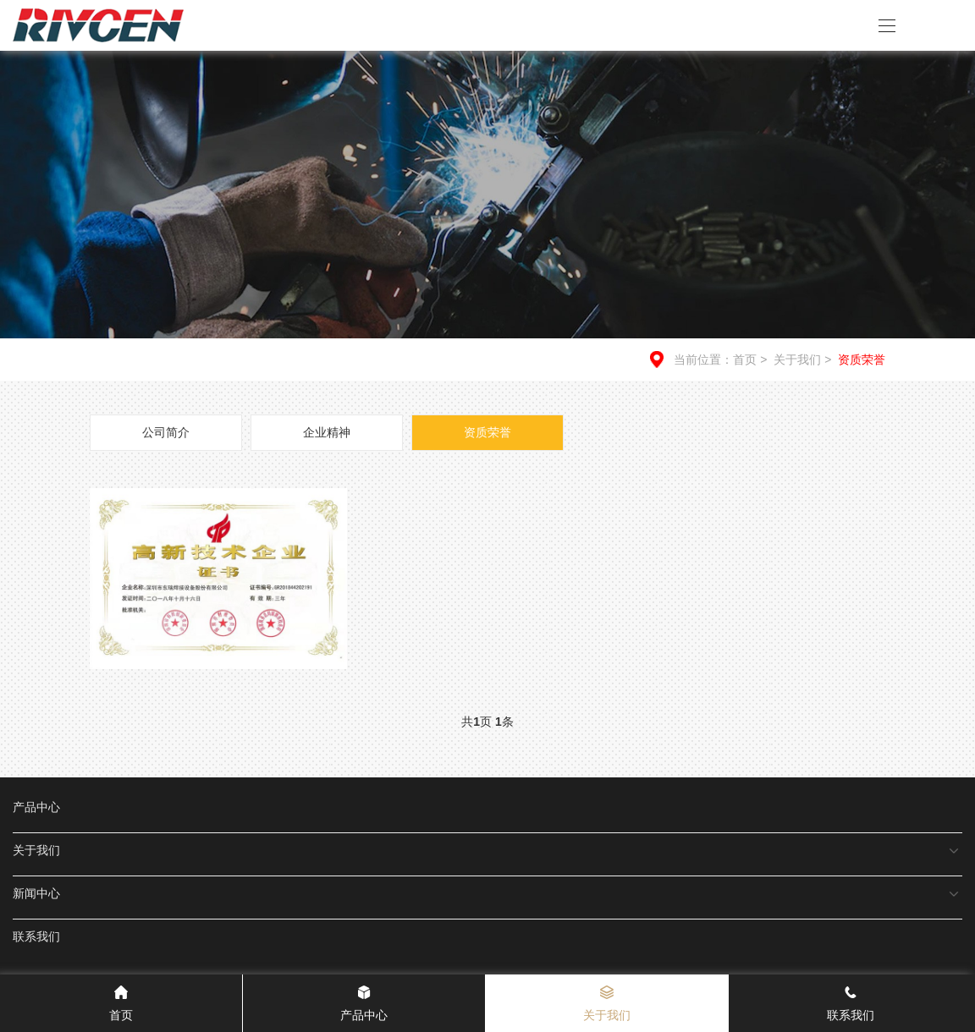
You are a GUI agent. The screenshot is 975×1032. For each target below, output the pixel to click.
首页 (745, 359)
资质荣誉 (861, 359)
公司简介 (166, 432)
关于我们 (804, 359)
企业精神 (326, 432)
